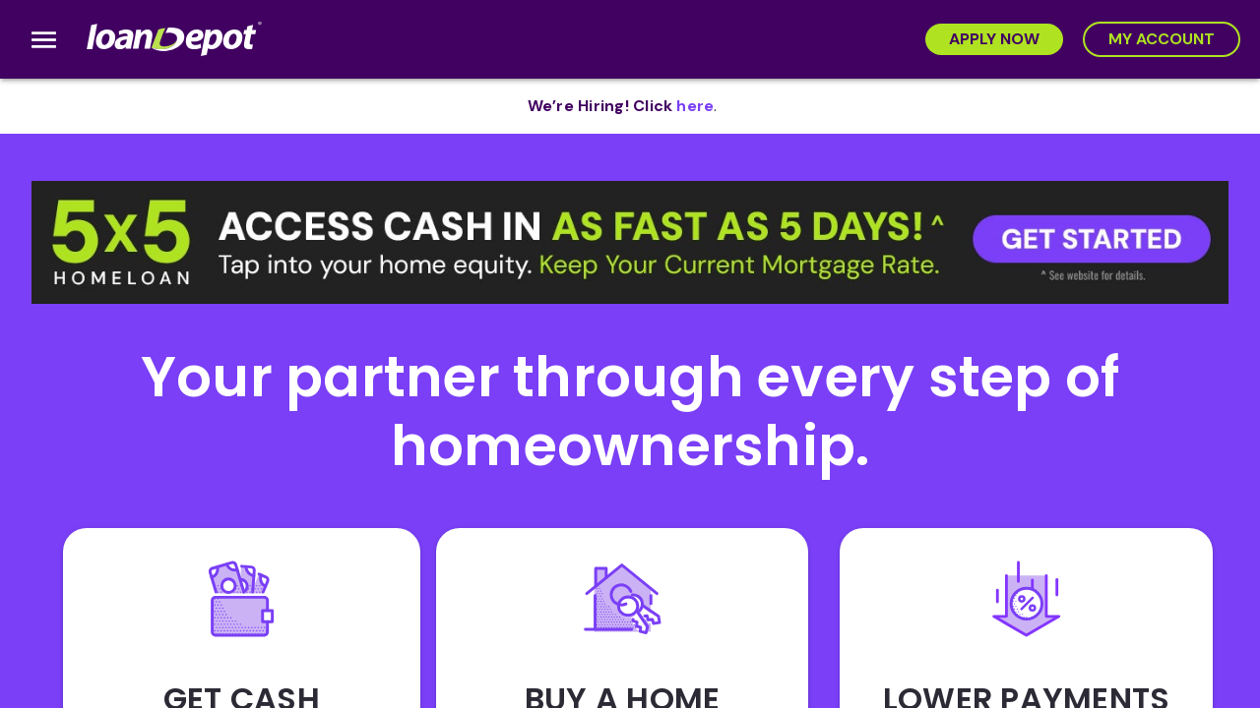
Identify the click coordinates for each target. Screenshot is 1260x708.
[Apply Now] (994, 39)
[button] (630, 242)
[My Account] (1161, 39)
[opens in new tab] (695, 106)
